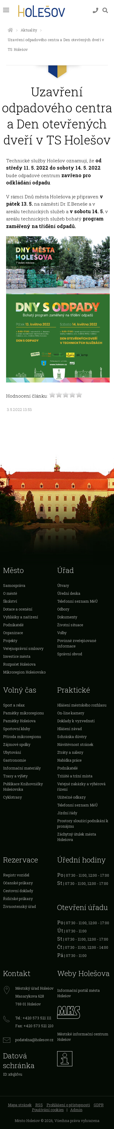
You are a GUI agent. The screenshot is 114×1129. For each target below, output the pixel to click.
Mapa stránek (20, 1104)
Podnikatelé (13, 624)
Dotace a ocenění (17, 609)
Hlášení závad (69, 728)
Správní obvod (69, 653)
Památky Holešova (19, 720)
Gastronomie (14, 760)
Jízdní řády (67, 812)
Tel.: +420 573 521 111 (33, 1017)
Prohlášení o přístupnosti (68, 1104)
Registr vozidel (16, 874)
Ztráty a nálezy (70, 752)
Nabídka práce (69, 760)
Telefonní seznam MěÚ (77, 601)
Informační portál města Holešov (78, 993)
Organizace (13, 632)
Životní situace (70, 624)
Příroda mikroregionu (22, 736)
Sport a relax (14, 705)
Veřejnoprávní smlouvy (23, 648)
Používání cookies (48, 1109)
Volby (62, 632)
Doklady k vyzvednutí (76, 720)
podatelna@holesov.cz (34, 1039)
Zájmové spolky (16, 744)
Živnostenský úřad (19, 906)
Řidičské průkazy (18, 898)
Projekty (10, 640)
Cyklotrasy (12, 797)
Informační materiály (22, 768)
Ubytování (12, 752)
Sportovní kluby (16, 728)
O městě (10, 593)
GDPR (99, 1104)
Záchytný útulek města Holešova (76, 837)
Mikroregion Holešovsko (24, 672)
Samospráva (14, 585)
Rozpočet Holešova (19, 664)
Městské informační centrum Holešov (82, 1036)
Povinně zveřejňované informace (76, 643)
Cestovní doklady (18, 890)
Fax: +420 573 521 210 (34, 1025)
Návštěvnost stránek (75, 744)
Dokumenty (67, 616)
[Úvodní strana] (10, 30)
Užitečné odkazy (71, 797)
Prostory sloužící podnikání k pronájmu (82, 823)
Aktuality (29, 30)
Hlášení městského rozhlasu (81, 705)
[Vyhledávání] (105, 10)
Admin (76, 1109)
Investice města (16, 656)
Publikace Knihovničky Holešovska (23, 786)
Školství (10, 601)
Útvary (63, 585)
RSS (39, 1104)
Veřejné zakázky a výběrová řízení (81, 786)
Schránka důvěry (72, 736)
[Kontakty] (95, 10)
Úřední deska (68, 593)
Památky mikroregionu (23, 712)
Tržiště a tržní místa (74, 775)
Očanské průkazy (18, 882)
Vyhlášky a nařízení (20, 616)
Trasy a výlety (15, 775)
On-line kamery (70, 712)
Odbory (63, 609)
